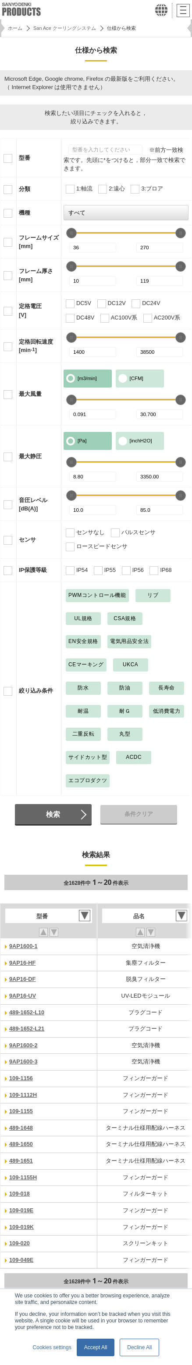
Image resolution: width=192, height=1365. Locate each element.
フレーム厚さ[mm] (36, 275)
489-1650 (21, 1144)
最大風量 (30, 394)
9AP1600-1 (23, 946)
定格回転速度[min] (36, 345)
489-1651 (21, 1160)
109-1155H (23, 1177)
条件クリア (138, 814)
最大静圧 (30, 456)
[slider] (71, 233)
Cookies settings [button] (52, 1347)
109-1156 (21, 1078)
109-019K (21, 1227)
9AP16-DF (22, 979)
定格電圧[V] (30, 310)
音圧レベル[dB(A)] (33, 504)
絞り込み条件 (36, 690)
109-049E (21, 1260)
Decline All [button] (139, 1347)
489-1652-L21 (26, 1028)
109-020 (19, 1243)
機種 (24, 212)
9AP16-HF (22, 962)
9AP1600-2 (23, 1045)
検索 (53, 814)
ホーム (15, 28)
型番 (24, 157)
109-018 (19, 1193)
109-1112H (23, 1095)
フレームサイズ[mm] (39, 241)
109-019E (21, 1210)
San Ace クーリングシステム (64, 28)
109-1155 (21, 1111)
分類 (24, 189)
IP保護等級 (33, 570)
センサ (27, 539)
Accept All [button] (95, 1347)
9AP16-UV (22, 995)
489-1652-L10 (26, 1012)
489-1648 (21, 1127)
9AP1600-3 (23, 1061)
